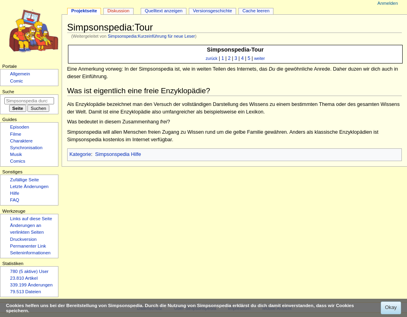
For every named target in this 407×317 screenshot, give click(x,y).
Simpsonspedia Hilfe (118, 154)
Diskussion (118, 10)
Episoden (19, 127)
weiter (259, 58)
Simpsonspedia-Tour (235, 49)
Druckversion (23, 239)
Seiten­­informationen (30, 252)
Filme (15, 134)
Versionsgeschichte (212, 10)
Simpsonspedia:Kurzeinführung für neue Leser (151, 36)
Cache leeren (255, 10)
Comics (17, 161)
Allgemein (20, 73)
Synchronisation (26, 147)
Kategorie (80, 154)
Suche (8, 91)
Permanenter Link (28, 246)
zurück (212, 58)
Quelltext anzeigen (163, 10)
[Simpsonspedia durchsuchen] (29, 100)
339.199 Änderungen (31, 284)
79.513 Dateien (25, 291)
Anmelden (388, 3)
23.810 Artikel (23, 278)
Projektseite (84, 10)
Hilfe (14, 193)
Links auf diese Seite (31, 218)
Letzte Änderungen (29, 186)
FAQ (14, 200)
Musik (16, 154)
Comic (16, 81)
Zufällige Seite (24, 179)
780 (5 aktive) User (29, 271)
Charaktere (21, 140)
